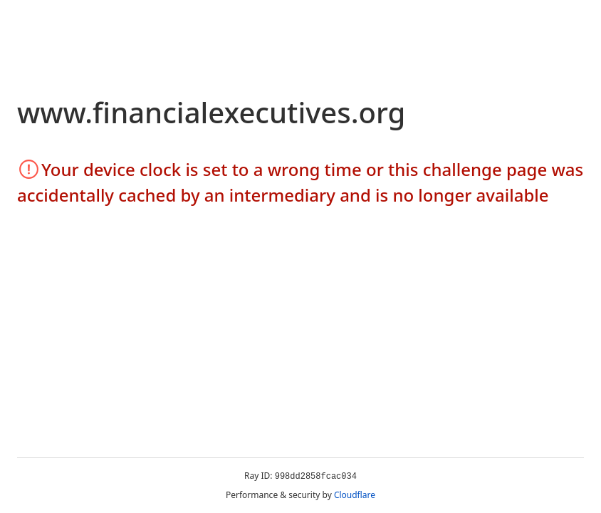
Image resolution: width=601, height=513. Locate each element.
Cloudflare (354, 495)
